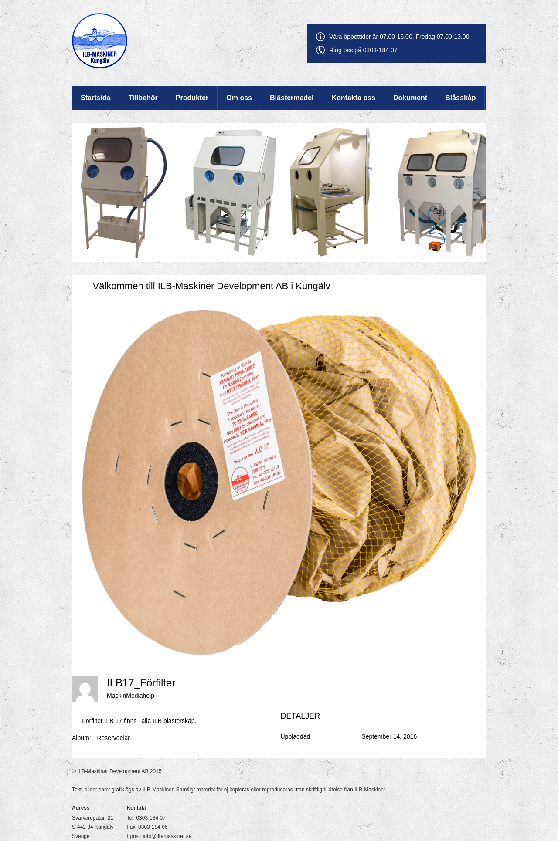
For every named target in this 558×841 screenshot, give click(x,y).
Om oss (239, 97)
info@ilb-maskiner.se (167, 836)
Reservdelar (113, 737)
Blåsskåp (460, 97)
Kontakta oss (353, 97)
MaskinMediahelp (130, 695)
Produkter (192, 97)
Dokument (410, 97)
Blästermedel (292, 97)
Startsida (95, 97)
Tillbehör (142, 97)
